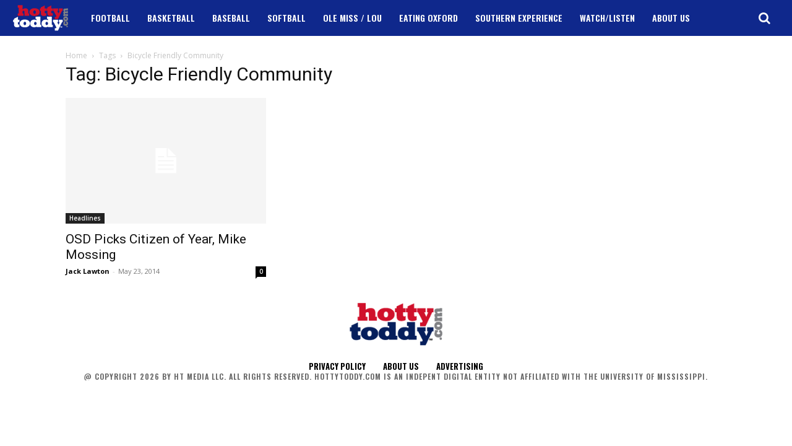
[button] (764, 18)
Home (76, 55)
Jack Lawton (88, 271)
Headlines (85, 218)
